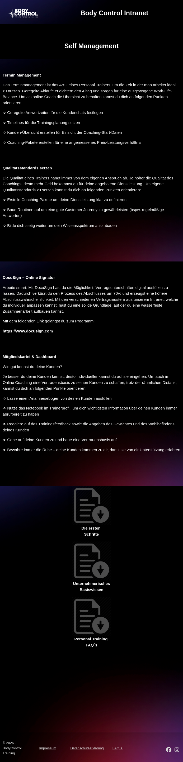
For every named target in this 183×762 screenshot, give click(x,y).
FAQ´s (117, 748)
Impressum (47, 748)
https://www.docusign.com (28, 331)
